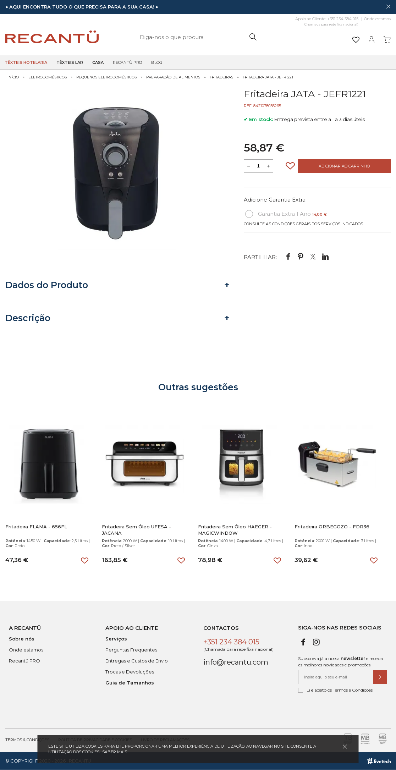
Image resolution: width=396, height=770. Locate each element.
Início (13, 77)
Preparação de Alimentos (173, 77)
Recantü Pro (127, 62)
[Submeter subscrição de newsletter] (380, 677)
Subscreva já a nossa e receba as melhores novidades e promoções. (340, 661)
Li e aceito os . (336, 690)
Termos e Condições (353, 690)
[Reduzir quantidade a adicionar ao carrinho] (249, 166)
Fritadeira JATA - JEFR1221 (268, 77)
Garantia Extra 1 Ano (286, 214)
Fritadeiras (221, 77)
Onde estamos (377, 18)
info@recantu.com (235, 662)
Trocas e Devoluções (129, 672)
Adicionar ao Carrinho (344, 166)
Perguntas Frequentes (131, 650)
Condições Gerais (291, 223)
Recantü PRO (24, 661)
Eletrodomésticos (47, 77)
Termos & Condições (27, 739)
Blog (156, 62)
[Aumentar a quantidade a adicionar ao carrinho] (268, 166)
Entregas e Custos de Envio (136, 661)
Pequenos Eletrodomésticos (106, 77)
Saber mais (114, 751)
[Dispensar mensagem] (388, 6)
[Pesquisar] (253, 37)
